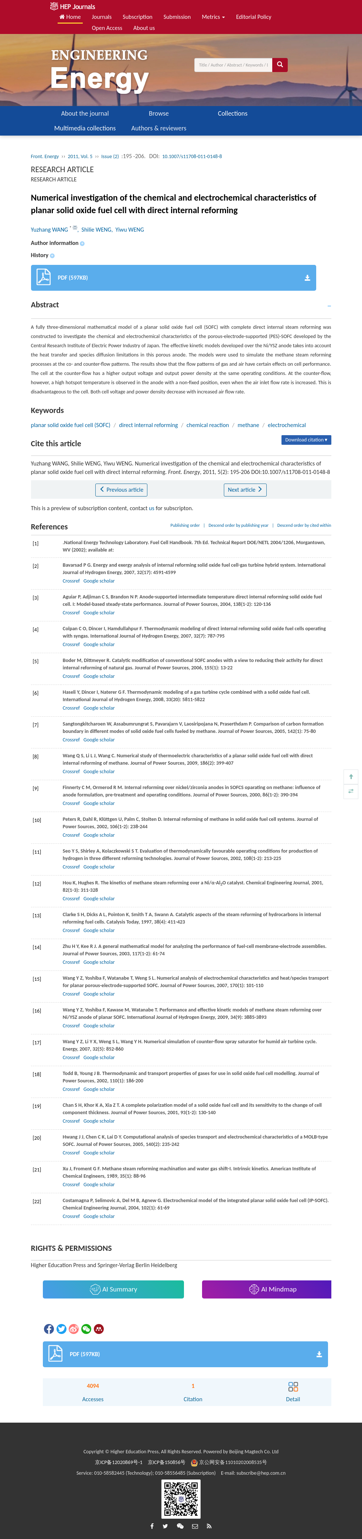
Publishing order (185, 525)
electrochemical (287, 425)
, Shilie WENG (94, 229)
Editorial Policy (253, 16)
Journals (102, 16)
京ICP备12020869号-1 (118, 1462)
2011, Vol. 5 (80, 156)
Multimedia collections (85, 128)
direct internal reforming (148, 425)
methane (248, 425)
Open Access (107, 27)
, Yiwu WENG (127, 229)
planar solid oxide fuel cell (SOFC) (70, 425)
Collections (232, 113)
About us (144, 27)
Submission (177, 16)
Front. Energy (45, 156)
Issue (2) (110, 156)
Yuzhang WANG (50, 229)
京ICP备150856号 (167, 1462)
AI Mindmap (273, 1289)
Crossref (71, 581)
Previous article (121, 489)
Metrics (213, 16)
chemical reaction (208, 425)
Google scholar (99, 581)
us (151, 508)
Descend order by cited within (304, 525)
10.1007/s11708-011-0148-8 (192, 156)
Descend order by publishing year (239, 525)
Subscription (137, 16)
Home (70, 16)
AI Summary (113, 1289)
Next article (245, 489)
